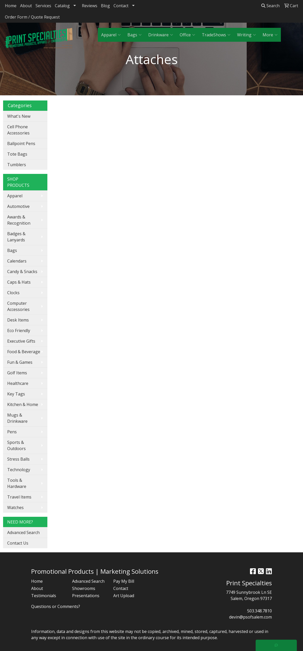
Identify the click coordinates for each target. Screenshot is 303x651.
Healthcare (17, 383)
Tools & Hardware (16, 483)
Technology (18, 469)
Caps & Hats (19, 282)
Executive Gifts (21, 341)
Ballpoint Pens (21, 143)
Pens (12, 432)
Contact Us (17, 543)
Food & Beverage (23, 351)
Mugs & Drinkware (17, 418)
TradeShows (216, 35)
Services (43, 6)
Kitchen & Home (22, 404)
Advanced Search (23, 532)
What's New (18, 116)
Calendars (17, 261)
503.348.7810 (259, 611)
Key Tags (16, 394)
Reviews (89, 6)
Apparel (111, 35)
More (270, 35)
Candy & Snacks (22, 271)
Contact (121, 6)
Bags (134, 35)
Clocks (13, 292)
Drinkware (160, 35)
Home (10, 6)
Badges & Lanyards (16, 237)
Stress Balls (18, 459)
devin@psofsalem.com (250, 617)
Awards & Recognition (18, 220)
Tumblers (16, 164)
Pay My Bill (123, 581)
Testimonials (43, 595)
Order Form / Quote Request (32, 17)
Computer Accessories (18, 306)
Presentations (85, 595)
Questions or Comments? (55, 606)
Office (187, 35)
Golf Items (17, 373)
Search (270, 6)
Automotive (18, 206)
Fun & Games (19, 362)
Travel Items (19, 497)
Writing (246, 35)
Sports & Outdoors (16, 445)
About (26, 6)
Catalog (62, 6)
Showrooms (83, 588)
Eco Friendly (18, 330)
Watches (15, 507)
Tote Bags (17, 154)
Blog (105, 6)
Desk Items (18, 320)
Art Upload (123, 595)
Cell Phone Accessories (18, 130)
